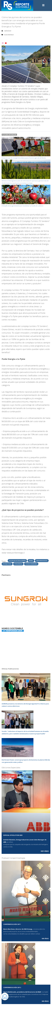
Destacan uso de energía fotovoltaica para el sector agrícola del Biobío (24, 158)
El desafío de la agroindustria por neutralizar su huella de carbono (22, 206)
